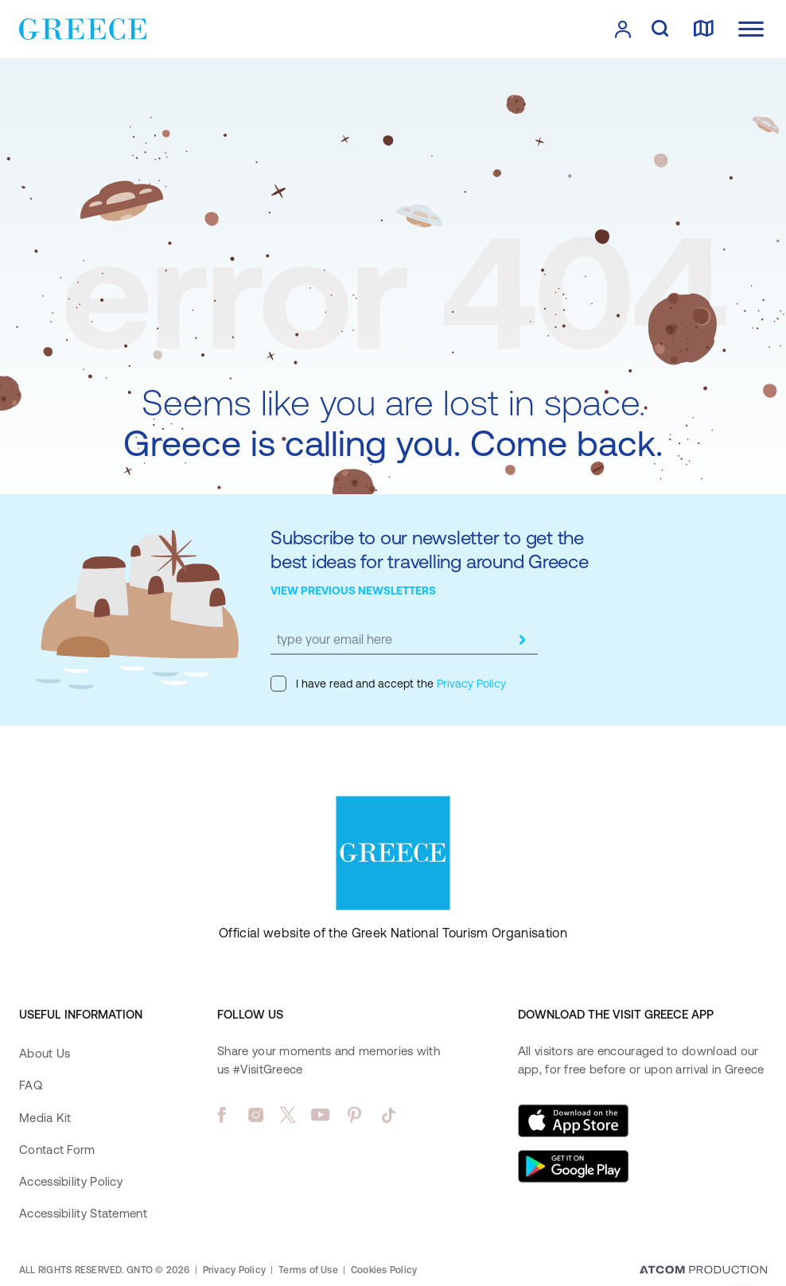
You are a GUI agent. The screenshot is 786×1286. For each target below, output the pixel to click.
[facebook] (221, 1114)
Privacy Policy (470, 683)
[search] (660, 29)
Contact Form (57, 1149)
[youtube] (320, 1114)
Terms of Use (308, 1270)
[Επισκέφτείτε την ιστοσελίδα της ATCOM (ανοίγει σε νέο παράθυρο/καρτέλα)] (703, 1271)
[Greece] (82, 28)
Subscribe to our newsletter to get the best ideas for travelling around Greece (429, 549)
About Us (44, 1053)
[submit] (522, 639)
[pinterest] (354, 1114)
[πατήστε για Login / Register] (623, 29)
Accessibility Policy (71, 1181)
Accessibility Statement (83, 1213)
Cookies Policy (384, 1270)
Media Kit (45, 1117)
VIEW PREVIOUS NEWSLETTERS (353, 590)
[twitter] (288, 1115)
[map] (703, 29)
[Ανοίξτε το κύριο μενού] (751, 29)
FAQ (30, 1085)
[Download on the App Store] (573, 1120)
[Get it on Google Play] (573, 1166)
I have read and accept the (388, 684)
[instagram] (256, 1114)
